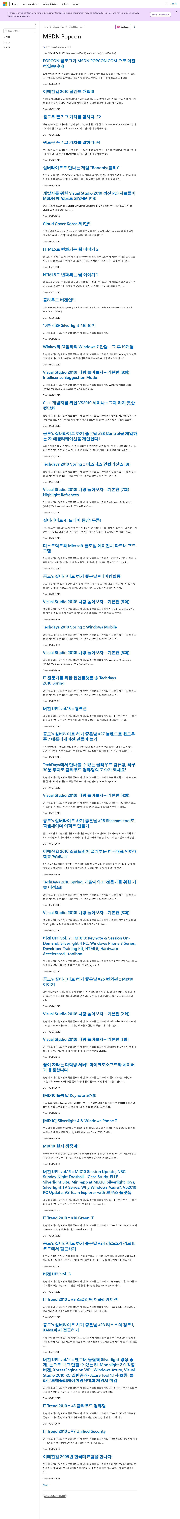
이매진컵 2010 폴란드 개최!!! (68, 91)
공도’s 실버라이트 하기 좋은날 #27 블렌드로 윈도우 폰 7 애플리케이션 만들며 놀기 (89, 736)
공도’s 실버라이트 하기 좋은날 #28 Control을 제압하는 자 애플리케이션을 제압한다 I (90, 436)
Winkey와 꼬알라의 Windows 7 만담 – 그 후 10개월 (88, 346)
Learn (45, 26)
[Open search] (166, 3)
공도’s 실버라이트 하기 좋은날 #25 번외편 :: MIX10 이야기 (88, 981)
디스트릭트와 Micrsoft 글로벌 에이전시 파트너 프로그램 (89, 548)
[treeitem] (19, 37)
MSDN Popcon (75, 26)
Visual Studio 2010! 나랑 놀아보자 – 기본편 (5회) (86, 652)
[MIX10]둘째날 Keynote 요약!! (69, 1095)
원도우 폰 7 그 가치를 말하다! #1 (71, 142)
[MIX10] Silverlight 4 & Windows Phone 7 (80, 1120)
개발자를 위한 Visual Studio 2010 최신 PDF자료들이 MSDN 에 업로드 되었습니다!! (89, 195)
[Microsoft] (5, 4)
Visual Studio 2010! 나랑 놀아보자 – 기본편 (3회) (86, 912)
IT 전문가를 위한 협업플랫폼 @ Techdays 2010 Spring (79, 680)
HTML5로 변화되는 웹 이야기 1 (70, 274)
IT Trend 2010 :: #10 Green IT (68, 1217)
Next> (46, 1484)
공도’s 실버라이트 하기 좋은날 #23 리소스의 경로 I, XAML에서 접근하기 (88, 1327)
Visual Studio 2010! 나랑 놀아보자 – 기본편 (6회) (86, 601)
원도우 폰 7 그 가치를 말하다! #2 (72, 116)
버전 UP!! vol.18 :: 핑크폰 (65, 708)
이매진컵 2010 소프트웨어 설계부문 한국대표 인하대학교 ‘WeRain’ (90, 853)
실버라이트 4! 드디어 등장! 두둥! (72, 520)
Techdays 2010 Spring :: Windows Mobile (80, 626)
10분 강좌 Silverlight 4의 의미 (69, 325)
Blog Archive (58, 26)
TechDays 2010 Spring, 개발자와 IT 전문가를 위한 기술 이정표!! (89, 884)
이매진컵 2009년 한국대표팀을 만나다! (78, 1456)
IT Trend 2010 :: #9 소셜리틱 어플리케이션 (80, 1299)
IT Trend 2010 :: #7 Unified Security (74, 1431)
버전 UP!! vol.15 (57, 1273)
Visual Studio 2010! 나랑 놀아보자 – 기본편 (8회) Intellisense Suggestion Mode (86, 374)
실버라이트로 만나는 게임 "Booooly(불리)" (81, 167)
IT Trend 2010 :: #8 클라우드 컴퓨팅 (74, 1405)
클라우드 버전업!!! (59, 299)
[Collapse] (35, 24)
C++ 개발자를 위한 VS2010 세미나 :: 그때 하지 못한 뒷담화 (89, 405)
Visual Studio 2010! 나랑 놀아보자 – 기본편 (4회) (86, 795)
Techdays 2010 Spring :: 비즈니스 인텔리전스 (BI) (86, 464)
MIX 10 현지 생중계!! (61, 1146)
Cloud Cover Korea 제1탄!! (66, 223)
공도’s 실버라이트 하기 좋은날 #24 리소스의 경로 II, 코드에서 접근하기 (89, 1245)
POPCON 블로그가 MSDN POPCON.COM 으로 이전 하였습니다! (89, 63)
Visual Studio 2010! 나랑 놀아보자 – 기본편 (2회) (86, 1013)
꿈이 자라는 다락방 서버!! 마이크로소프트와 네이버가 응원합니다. (89, 1067)
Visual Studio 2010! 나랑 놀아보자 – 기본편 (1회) (86, 1039)
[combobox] (19, 31)
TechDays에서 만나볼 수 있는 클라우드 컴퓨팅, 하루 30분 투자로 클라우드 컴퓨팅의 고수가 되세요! (89, 767)
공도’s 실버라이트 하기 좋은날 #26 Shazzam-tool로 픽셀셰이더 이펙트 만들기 (89, 823)
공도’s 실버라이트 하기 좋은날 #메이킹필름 (81, 576)
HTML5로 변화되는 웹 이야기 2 (70, 249)
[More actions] (134, 27)
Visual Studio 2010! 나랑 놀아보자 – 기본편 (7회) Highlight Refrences (86, 492)
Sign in (174, 3)
